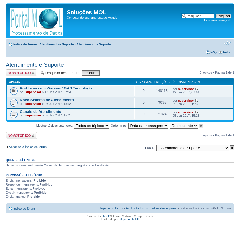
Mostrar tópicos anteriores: (72, 125)
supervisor (33, 92)
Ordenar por (139, 125)
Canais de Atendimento (40, 111)
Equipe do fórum (111, 208)
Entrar (227, 52)
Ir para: (149, 147)
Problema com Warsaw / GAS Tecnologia (56, 88)
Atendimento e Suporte (56, 44)
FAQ (213, 52)
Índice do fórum (25, 44)
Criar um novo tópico (21, 72)
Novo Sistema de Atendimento (47, 100)
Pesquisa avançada (217, 20)
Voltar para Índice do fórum (28, 147)
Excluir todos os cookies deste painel (151, 208)
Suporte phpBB (129, 219)
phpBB (106, 216)
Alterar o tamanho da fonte (227, 43)
